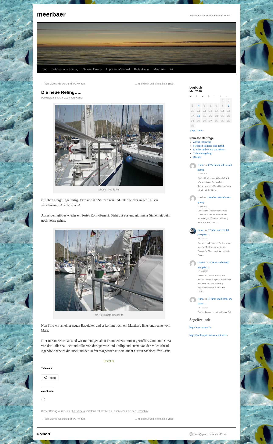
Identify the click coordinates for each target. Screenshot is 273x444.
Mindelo (197, 157)
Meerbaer (159, 69)
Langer (201, 262)
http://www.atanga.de (200, 327)
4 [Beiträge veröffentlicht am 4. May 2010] (198, 105)
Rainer (79, 97)
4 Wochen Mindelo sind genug (208, 145)
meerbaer (51, 14)
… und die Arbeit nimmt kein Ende (156, 83)
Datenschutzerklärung (65, 69)
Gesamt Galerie (92, 69)
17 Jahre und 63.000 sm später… (209, 149)
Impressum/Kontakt (118, 69)
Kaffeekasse (141, 69)
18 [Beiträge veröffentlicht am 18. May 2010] (198, 115)
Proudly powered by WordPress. (210, 434)
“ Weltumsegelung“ (203, 153)
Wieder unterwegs (202, 141)
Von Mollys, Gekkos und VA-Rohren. (63, 83)
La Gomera (78, 411)
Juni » (201, 130)
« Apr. (193, 130)
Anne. (201, 165)
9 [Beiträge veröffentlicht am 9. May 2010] (228, 105)
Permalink (142, 411)
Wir (171, 69)
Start (44, 69)
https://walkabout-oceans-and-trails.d (208, 335)
